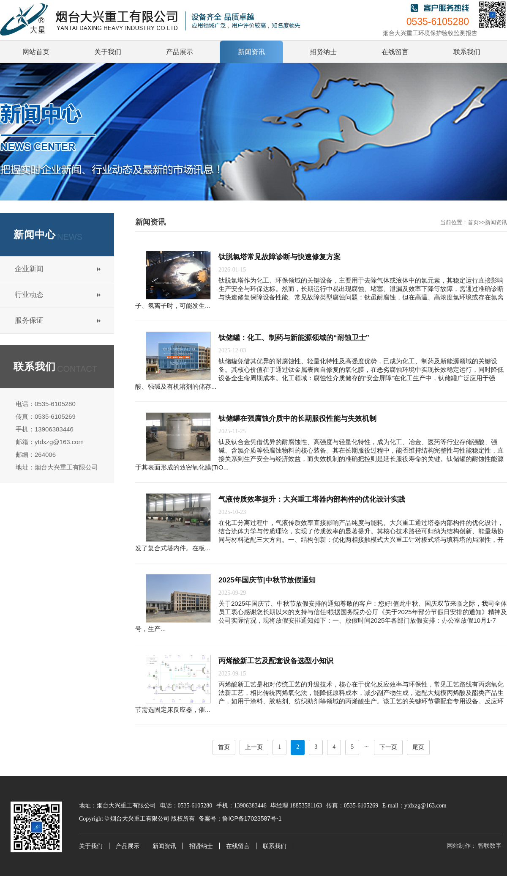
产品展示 (127, 846)
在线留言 (238, 846)
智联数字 (490, 846)
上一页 (254, 747)
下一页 (388, 747)
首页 (473, 222)
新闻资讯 (496, 222)
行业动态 (29, 295)
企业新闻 (29, 269)
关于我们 (91, 846)
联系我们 (274, 846)
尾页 (418, 747)
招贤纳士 (201, 846)
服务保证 (29, 320)
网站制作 (459, 846)
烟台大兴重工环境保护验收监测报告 (430, 33)
